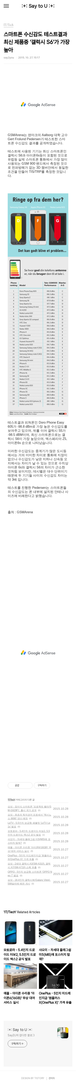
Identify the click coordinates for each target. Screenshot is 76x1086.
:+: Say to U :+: (38, 6)
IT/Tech (11, 799)
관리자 (52, 1078)
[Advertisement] (38, 104)
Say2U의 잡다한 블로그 (21, 1035)
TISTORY (39, 1078)
